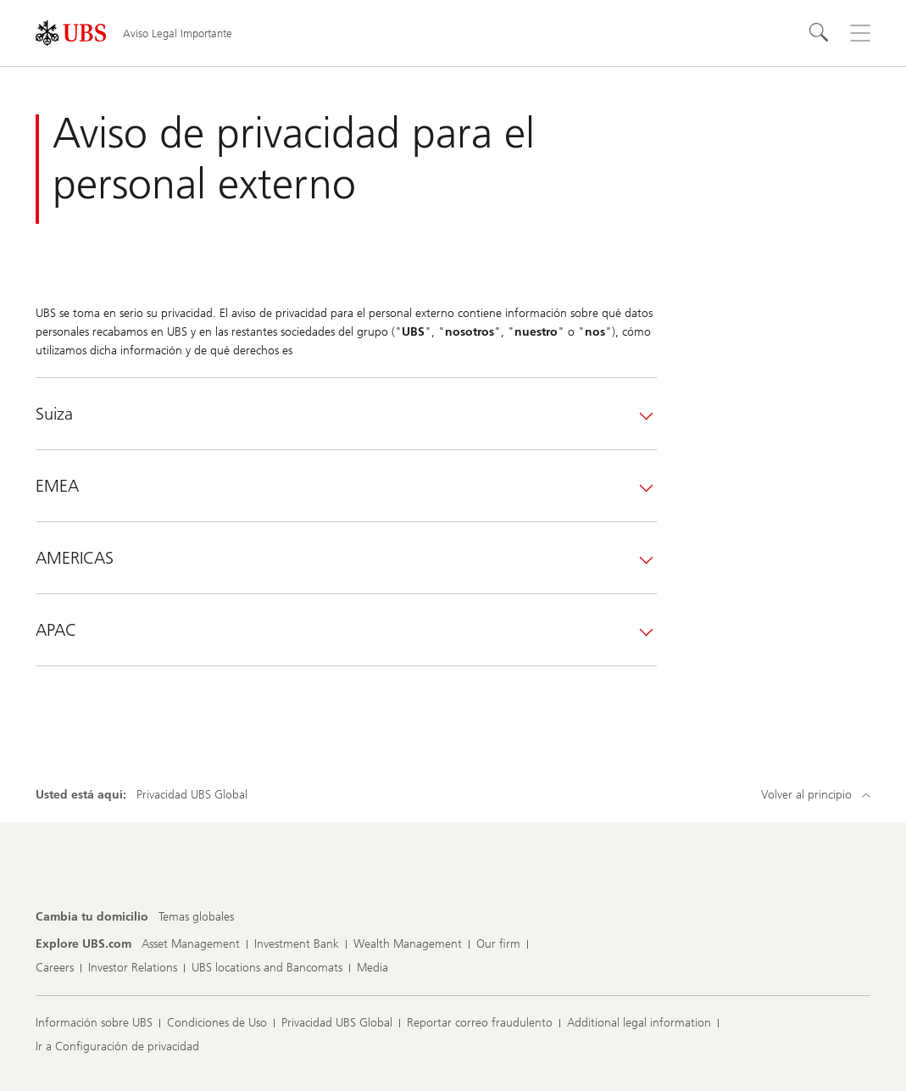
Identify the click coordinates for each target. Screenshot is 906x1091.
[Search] (819, 33)
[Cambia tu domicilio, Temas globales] (196, 917)
